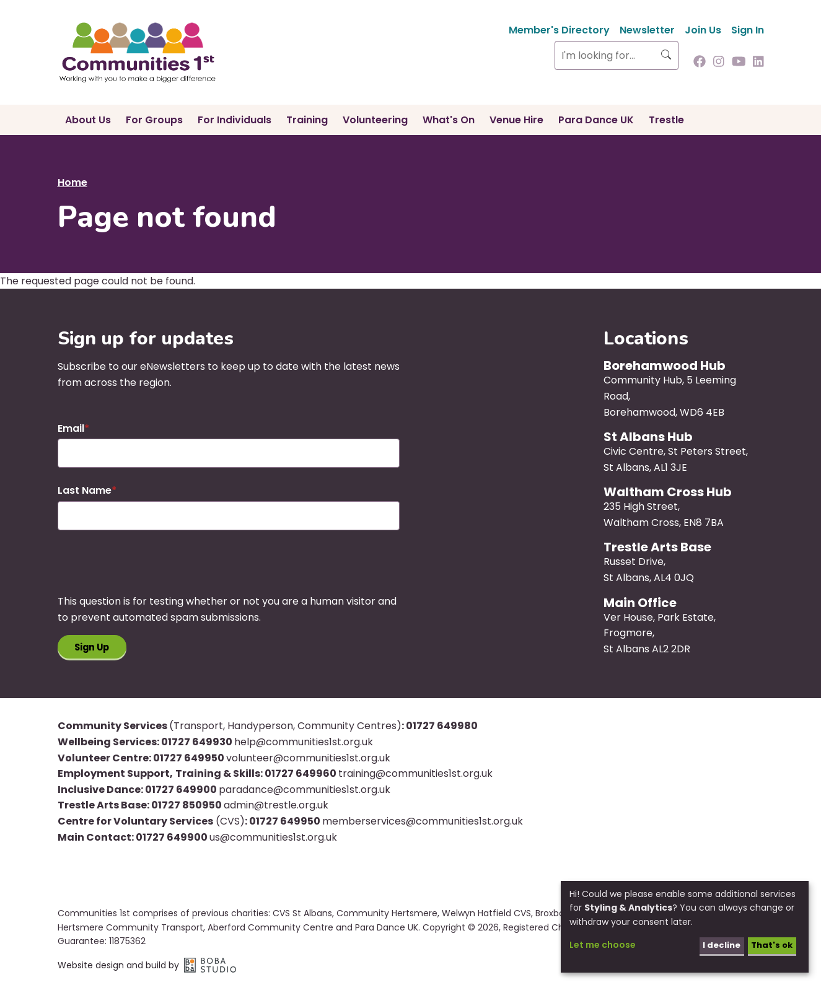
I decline (717, 945)
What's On (449, 120)
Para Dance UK (596, 120)
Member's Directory (559, 30)
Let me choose (602, 945)
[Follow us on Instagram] (718, 63)
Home (72, 182)
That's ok (770, 945)
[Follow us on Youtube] (739, 63)
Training (307, 120)
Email (71, 428)
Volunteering (375, 120)
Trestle (666, 120)
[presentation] (152, 569)
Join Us (703, 30)
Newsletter (647, 30)
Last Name (85, 490)
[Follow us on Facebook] (699, 63)
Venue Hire (516, 120)
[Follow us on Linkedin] (758, 63)
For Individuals (234, 120)
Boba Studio (210, 967)
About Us (88, 120)
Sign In (747, 30)
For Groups (154, 120)
